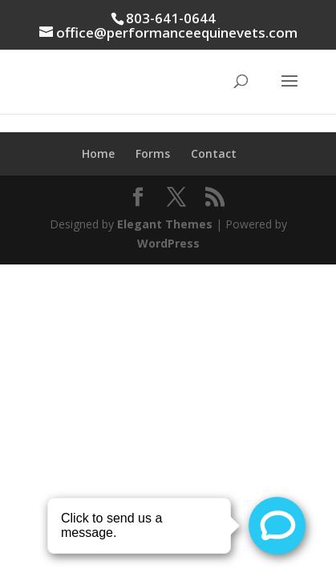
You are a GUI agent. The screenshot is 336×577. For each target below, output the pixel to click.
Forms (153, 153)
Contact (214, 153)
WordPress (168, 243)
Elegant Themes (165, 224)
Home (98, 153)
